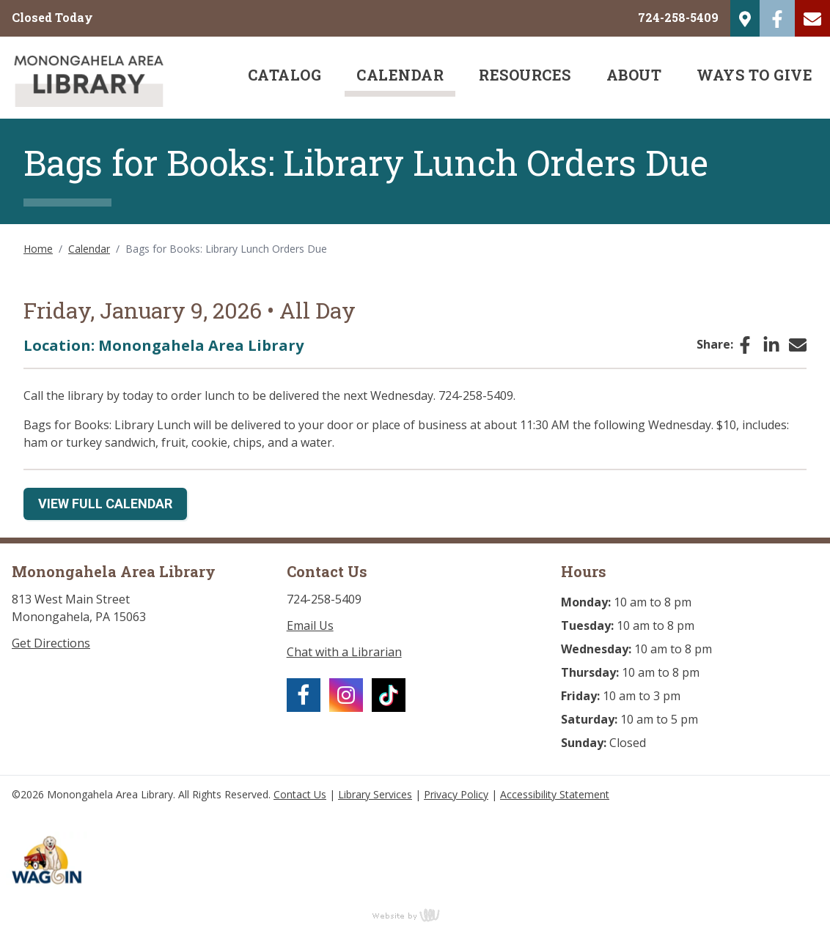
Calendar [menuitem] (400, 74)
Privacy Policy (456, 794)
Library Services (375, 794)
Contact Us (299, 794)
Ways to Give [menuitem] (754, 74)
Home (38, 249)
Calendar (89, 249)
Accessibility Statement (554, 794)
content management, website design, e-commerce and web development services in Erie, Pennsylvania (415, 915)
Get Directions (51, 643)
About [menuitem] (634, 74)
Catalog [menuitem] (285, 74)
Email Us (310, 625)
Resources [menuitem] (525, 74)
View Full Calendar (105, 503)
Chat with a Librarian (344, 652)
